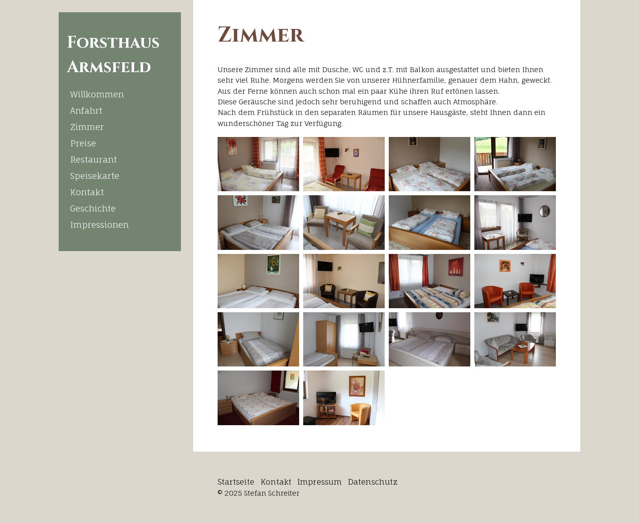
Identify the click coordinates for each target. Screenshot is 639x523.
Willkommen (97, 94)
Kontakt (87, 192)
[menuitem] (120, 94)
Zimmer (87, 126)
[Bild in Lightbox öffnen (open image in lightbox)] (258, 164)
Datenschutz (373, 482)
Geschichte (93, 208)
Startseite (236, 482)
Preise (83, 143)
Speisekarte (94, 175)
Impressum (319, 482)
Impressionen (99, 224)
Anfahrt (86, 110)
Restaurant (93, 159)
